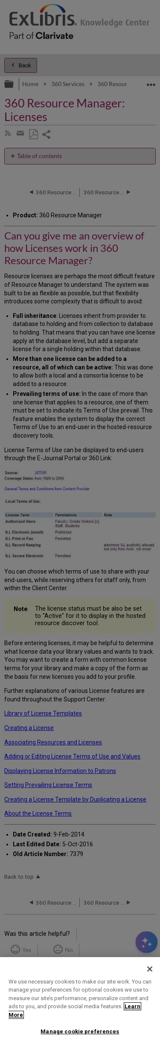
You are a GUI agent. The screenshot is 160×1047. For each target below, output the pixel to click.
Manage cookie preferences (80, 1031)
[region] (80, 1002)
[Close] (149, 969)
